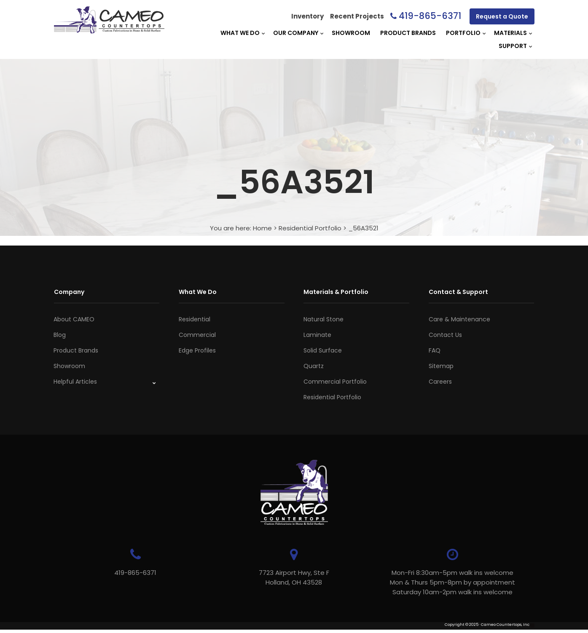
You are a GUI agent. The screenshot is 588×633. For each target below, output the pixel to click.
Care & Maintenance (459, 319)
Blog (60, 335)
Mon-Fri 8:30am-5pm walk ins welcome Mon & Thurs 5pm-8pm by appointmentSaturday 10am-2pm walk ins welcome (420, 582)
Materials (510, 33)
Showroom (351, 33)
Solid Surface (322, 350)
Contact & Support (458, 292)
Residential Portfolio (310, 228)
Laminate (317, 335)
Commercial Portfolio (335, 381)
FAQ (434, 350)
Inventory (307, 16)
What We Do (240, 33)
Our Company (295, 33)
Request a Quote (502, 16)
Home (262, 228)
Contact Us (445, 335)
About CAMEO (74, 319)
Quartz (313, 366)
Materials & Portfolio (335, 292)
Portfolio (463, 33)
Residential (194, 319)
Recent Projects (357, 16)
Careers (440, 381)
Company (69, 292)
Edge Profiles (197, 350)
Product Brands (408, 33)
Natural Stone (323, 319)
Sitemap (441, 366)
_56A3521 (363, 228)
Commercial (197, 335)
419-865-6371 (430, 16)
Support (513, 46)
